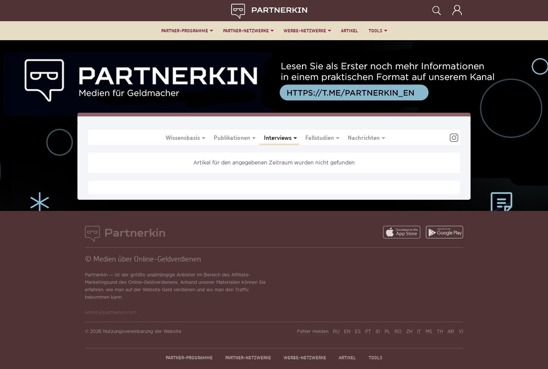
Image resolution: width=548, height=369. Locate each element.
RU (336, 332)
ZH (409, 332)
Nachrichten (364, 137)
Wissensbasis (183, 137)
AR (450, 332)
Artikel (349, 30)
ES (358, 332)
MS (429, 332)
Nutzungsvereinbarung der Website (142, 332)
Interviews (277, 137)
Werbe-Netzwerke (305, 30)
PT (368, 332)
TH (440, 332)
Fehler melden (312, 332)
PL (387, 332)
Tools (375, 30)
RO (398, 332)
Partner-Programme (184, 30)
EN (347, 332)
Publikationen (232, 137)
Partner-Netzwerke (246, 30)
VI (461, 332)
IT (419, 332)
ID (378, 332)
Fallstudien (319, 137)
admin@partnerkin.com (110, 313)
